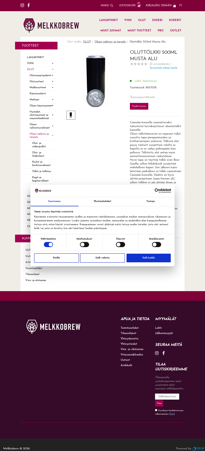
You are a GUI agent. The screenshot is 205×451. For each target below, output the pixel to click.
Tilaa (179, 396)
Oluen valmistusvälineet (40, 126)
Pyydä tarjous (139, 105)
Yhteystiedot (129, 344)
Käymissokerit (38, 93)
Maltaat (34, 99)
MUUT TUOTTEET (139, 30)
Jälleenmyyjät (164, 333)
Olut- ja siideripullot (39, 145)
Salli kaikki (148, 258)
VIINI (128, 20)
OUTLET (175, 30)
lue (172, 406)
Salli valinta (102, 258)
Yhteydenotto (129, 338)
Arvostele (163, 67)
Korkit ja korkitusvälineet (41, 164)
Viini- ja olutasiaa (35, 280)
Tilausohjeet (32, 274)
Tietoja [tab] (150, 201)
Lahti (158, 328)
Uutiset (125, 360)
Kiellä (56, 258)
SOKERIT (175, 20)
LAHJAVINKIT (108, 20)
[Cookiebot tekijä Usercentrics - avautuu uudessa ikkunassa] (157, 190)
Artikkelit (126, 365)
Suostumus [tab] (54, 201)
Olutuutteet (37, 81)
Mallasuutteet (38, 87)
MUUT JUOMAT (110, 30)
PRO (161, 30)
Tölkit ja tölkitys (41, 171)
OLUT (142, 20)
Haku (104, 5)
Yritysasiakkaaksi (132, 354)
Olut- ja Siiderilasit (38, 154)
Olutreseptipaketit (40, 75)
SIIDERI (157, 20)
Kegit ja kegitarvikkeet (40, 179)
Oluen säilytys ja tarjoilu (39, 136)
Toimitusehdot (33, 268)
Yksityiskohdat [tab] (102, 201)
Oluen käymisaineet (41, 106)
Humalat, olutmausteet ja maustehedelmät (39, 115)
